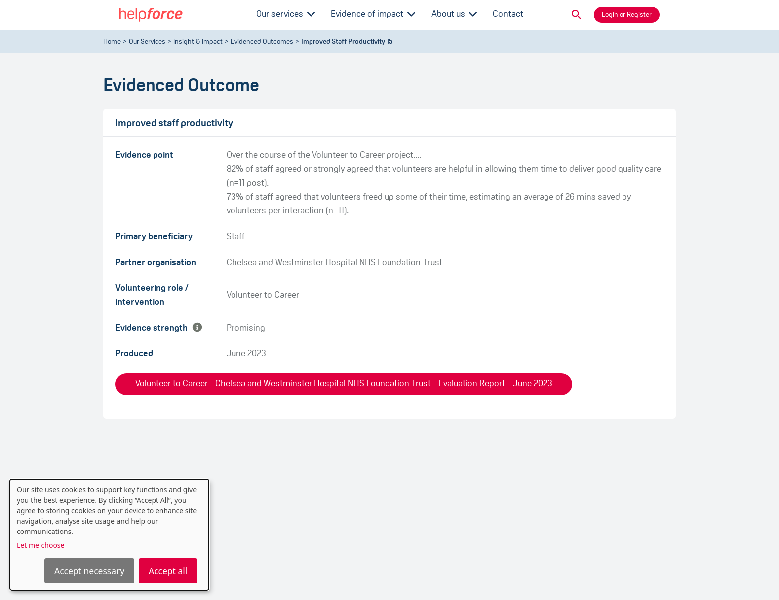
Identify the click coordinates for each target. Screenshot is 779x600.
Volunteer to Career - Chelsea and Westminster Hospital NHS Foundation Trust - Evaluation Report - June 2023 (343, 384)
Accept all (168, 571)
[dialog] (109, 534)
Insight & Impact (198, 42)
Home (112, 42)
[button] (577, 15)
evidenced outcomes (262, 42)
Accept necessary (89, 571)
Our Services (147, 42)
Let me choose (40, 545)
